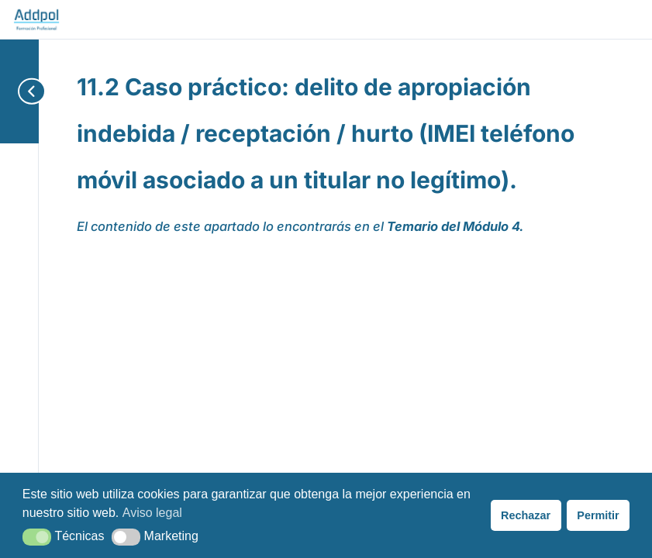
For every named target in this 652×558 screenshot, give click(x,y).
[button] (36, 537)
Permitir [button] (598, 515)
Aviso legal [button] (152, 512)
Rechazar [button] (525, 515)
